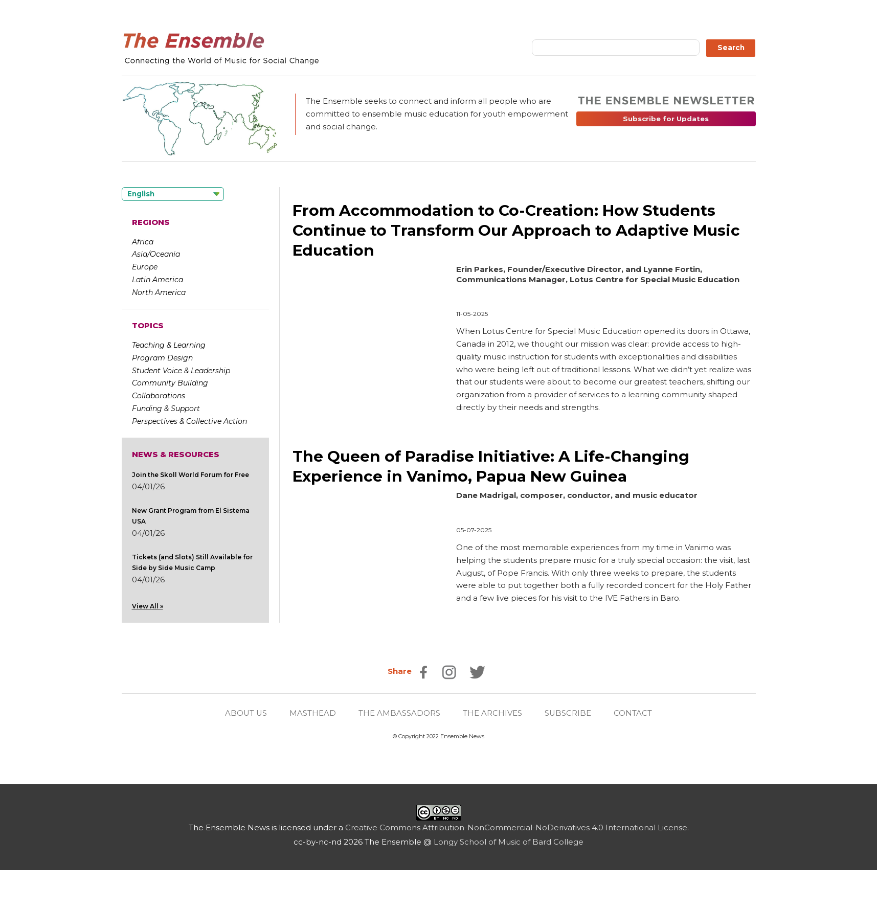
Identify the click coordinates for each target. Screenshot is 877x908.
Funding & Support (166, 408)
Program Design (162, 357)
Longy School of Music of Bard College (508, 841)
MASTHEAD (313, 713)
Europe (145, 266)
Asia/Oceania (156, 254)
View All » (147, 606)
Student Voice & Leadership (181, 370)
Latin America (157, 279)
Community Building (170, 383)
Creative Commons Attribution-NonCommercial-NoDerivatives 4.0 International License (516, 827)
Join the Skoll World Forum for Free (190, 475)
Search (731, 47)
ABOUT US (245, 713)
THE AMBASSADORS (400, 713)
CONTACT (634, 713)
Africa (142, 241)
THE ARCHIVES (493, 713)
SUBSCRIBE (568, 713)
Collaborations (158, 395)
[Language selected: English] (173, 194)
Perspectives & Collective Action (189, 421)
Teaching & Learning (169, 345)
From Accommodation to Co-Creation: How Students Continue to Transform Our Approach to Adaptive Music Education (517, 230)
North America (159, 292)
